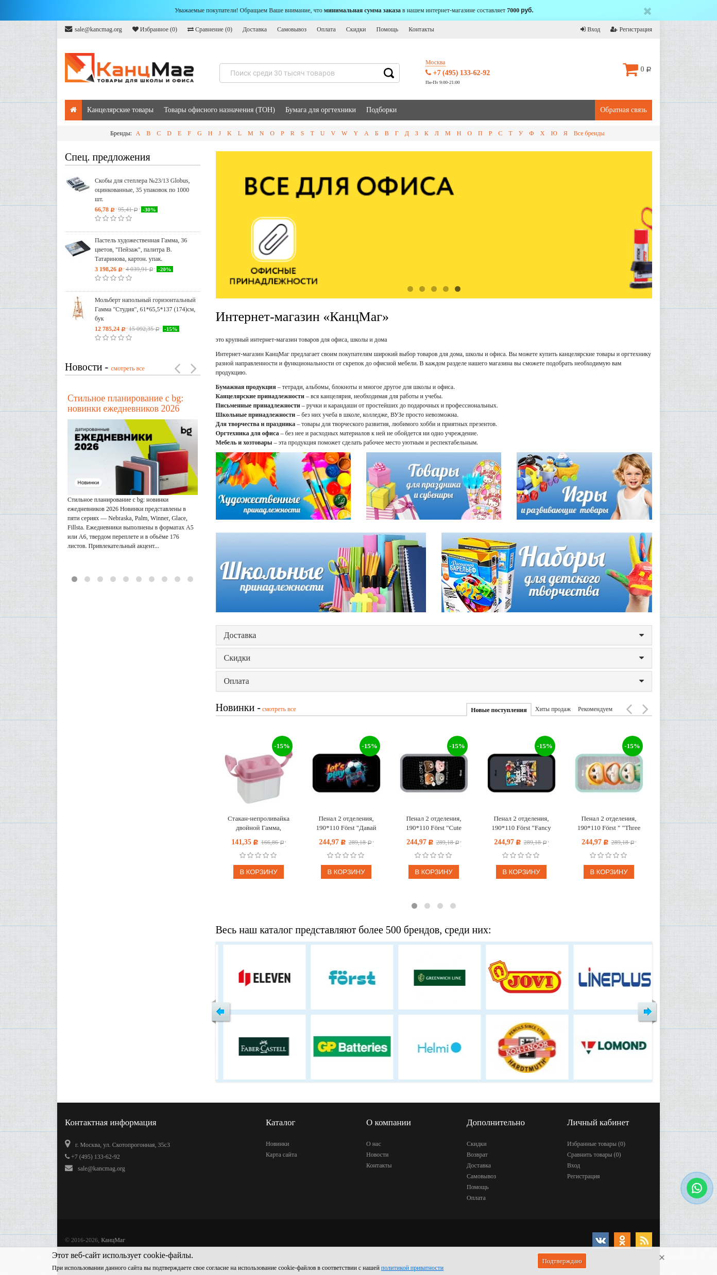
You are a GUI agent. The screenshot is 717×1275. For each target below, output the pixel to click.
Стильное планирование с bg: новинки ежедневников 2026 (125, 403)
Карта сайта (281, 1154)
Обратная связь (623, 110)
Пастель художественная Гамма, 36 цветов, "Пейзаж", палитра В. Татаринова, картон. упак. (141, 249)
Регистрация (631, 29)
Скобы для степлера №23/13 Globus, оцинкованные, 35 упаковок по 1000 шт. (142, 190)
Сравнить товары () (594, 1154)
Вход (590, 29)
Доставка (255, 29)
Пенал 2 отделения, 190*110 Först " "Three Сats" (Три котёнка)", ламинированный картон (609, 823)
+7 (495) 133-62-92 (457, 73)
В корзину (258, 872)
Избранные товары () (596, 1143)
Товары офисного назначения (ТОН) (219, 110)
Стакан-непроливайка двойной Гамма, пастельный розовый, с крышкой (259, 823)
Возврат (477, 1154)
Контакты (421, 29)
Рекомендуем (595, 709)
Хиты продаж (553, 709)
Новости (377, 1154)
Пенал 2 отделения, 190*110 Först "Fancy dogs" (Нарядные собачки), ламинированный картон (521, 823)
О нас (373, 1143)
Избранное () (154, 29)
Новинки (277, 1143)
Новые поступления (498, 710)
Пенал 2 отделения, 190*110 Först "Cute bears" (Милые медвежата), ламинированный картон (434, 823)
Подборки (381, 110)
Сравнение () (209, 29)
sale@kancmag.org (93, 29)
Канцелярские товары (120, 110)
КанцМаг (113, 1240)
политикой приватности (412, 1267)
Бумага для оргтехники (320, 110)
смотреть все (128, 368)
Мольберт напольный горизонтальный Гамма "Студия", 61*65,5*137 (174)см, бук (145, 309)
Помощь (387, 29)
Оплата (326, 29)
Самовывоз (291, 29)
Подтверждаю (562, 1261)
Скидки (356, 29)
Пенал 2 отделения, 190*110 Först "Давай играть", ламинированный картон (346, 823)
